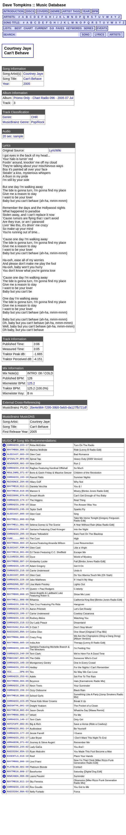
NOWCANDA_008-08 (18, 776)
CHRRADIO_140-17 (18, 719)
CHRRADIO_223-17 (18, 445)
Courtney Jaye (33, 73)
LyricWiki (55, 150)
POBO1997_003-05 (18, 658)
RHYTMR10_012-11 (18, 486)
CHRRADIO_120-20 (18, 566)
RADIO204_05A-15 (18, 751)
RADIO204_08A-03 (18, 791)
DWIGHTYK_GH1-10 (18, 705)
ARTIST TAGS (71, 11)
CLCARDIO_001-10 (18, 557)
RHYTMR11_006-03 (18, 519)
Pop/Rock (37, 122)
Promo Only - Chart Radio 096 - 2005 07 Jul (43, 98)
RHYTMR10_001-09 (18, 552)
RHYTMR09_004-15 (18, 543)
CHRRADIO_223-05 (18, 701)
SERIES (88, 28)
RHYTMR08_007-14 (18, 561)
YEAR (86, 11)
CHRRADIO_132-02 (18, 787)
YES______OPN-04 (18, 672)
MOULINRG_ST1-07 (18, 472)
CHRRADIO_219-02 (18, 468)
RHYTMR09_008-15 (18, 594)
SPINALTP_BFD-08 (18, 459)
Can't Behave (32, 78)
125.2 (31, 383)
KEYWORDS (74, 28)
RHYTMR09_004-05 (18, 681)
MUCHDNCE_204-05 (18, 482)
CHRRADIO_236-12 (18, 685)
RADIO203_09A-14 (18, 632)
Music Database (51, 5)
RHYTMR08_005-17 (18, 715)
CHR (34, 117)
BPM (95, 11)
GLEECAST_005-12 (18, 575)
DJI (52, 28)
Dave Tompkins (17, 5)
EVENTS (102, 28)
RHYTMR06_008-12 (18, 637)
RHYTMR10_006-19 (18, 695)
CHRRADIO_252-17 (18, 737)
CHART (28, 28)
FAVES (60, 28)
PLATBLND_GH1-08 (18, 767)
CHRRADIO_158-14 (18, 690)
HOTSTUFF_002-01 (18, 724)
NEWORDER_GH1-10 (18, 463)
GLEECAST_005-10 (18, 514)
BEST (18, 28)
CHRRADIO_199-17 (18, 613)
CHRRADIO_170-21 (18, 609)
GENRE (55, 11)
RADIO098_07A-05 (18, 495)
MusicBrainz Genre (16, 122)
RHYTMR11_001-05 (18, 524)
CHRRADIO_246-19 (18, 509)
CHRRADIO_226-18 (18, 579)
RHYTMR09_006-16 (18, 761)
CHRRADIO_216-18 (18, 570)
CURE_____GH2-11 (18, 538)
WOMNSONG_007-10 (18, 584)
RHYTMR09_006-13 (18, 449)
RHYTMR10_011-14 (18, 781)
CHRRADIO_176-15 (18, 589)
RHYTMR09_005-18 (18, 642)
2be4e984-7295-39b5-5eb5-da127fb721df (58, 407)
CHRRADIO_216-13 (18, 622)
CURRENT (41, 28)
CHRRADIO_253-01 (18, 676)
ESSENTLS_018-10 (18, 756)
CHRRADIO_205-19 (18, 534)
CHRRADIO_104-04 (18, 648)
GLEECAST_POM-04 (18, 547)
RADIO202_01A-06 (18, 627)
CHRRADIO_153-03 (18, 667)
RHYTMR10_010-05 (18, 491)
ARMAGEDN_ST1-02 (18, 742)
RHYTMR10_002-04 (18, 710)
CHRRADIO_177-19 (18, 733)
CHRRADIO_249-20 (18, 653)
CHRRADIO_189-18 (18, 662)
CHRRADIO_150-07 (18, 529)
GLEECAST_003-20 (18, 454)
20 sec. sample (13, 136)
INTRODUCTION (13, 11)
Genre (7, 117)
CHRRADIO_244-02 (18, 747)
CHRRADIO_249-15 (18, 504)
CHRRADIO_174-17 (18, 500)
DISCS (30, 11)
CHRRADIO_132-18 (18, 618)
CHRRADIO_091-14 (18, 728)
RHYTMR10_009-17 (18, 771)
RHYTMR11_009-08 (18, 599)
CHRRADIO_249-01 (18, 604)
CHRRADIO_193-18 (18, 477)
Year (6, 83)
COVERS (42, 11)
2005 (26, 83)
